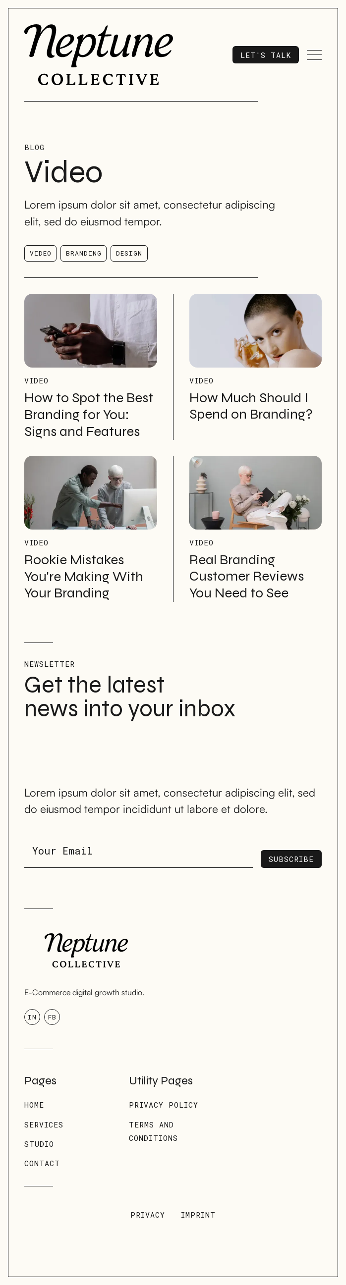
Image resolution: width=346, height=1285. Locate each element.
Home (34, 1105)
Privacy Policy (163, 1105)
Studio (39, 1144)
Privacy (147, 1215)
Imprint (198, 1215)
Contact (42, 1163)
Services (43, 1124)
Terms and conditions (153, 1131)
